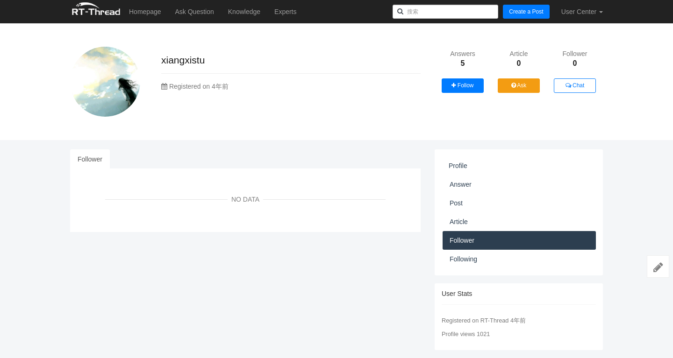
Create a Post (526, 11)
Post (456, 203)
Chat (575, 85)
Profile (458, 165)
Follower (90, 159)
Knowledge (244, 11)
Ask (519, 85)
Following (463, 259)
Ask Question (194, 11)
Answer (461, 184)
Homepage (145, 11)
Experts (285, 11)
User (582, 11)
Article (459, 221)
